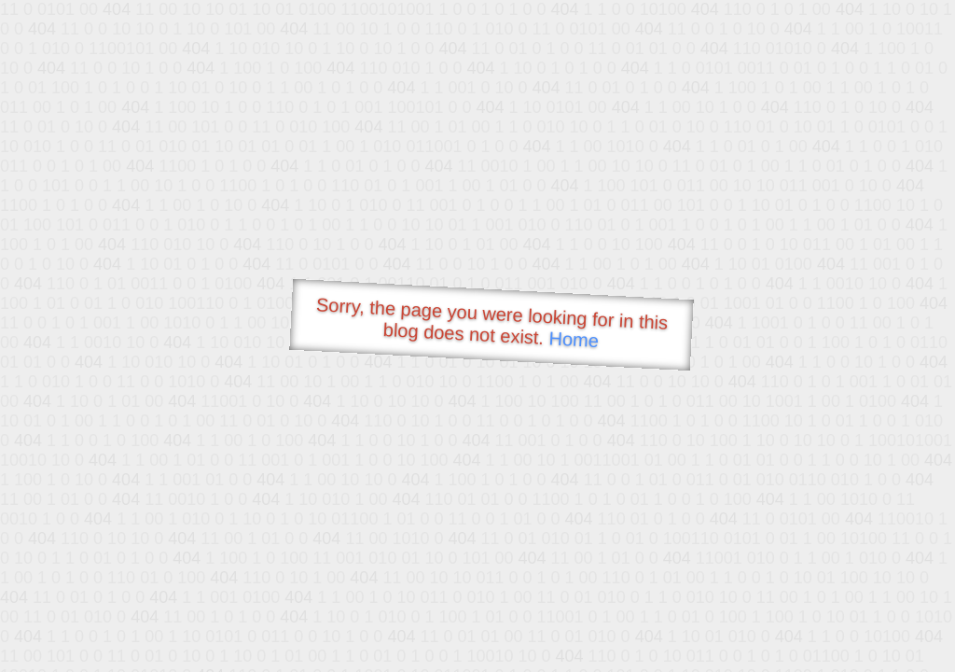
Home (573, 339)
